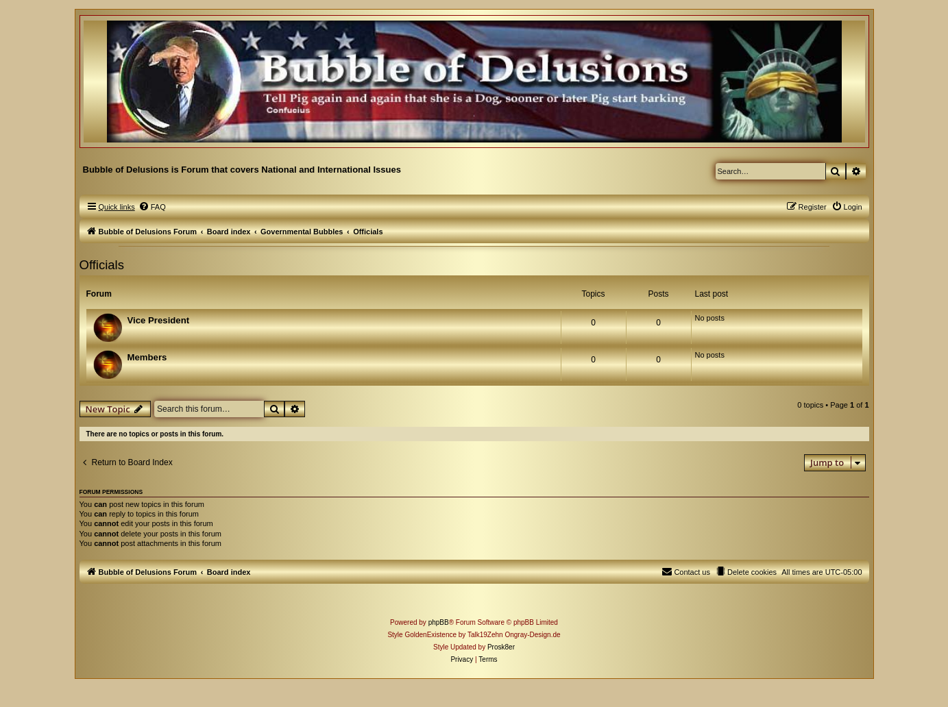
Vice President (158, 320)
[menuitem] (152, 207)
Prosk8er (501, 647)
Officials (102, 265)
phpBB (438, 622)
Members (147, 357)
